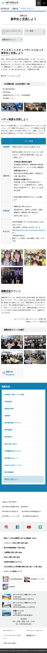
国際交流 (15, 8)
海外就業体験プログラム (12, 423)
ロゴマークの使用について (13, 571)
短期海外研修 (9, 409)
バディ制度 (29, 31)
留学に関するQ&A (10, 444)
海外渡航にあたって (11, 458)
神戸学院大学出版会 (30, 516)
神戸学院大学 (5, 8)
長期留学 (7, 416)
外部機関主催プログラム (12, 451)
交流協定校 (8, 401)
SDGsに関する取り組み (12, 557)
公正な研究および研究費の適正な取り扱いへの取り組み (23, 567)
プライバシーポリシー (35, 630)
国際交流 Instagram (8, 373)
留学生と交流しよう (11, 479)
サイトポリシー (9, 630)
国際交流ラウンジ (8, 40)
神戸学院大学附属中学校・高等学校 (14, 507)
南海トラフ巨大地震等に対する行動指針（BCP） (21, 538)
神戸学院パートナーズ (9, 516)
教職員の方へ (31, 635)
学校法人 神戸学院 (8, 502)
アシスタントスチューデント (11, 32)
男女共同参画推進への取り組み (14, 548)
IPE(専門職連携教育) (12, 579)
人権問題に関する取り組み (13, 552)
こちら (16, 76)
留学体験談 (8, 430)
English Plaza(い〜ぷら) (12, 465)
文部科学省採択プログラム (13, 562)
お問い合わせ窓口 (9, 643)
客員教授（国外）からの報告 (14, 394)
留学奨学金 (8, 437)
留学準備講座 (9, 472)
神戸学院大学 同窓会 (9, 511)
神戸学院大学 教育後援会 (30, 511)
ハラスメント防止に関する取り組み (16, 543)
